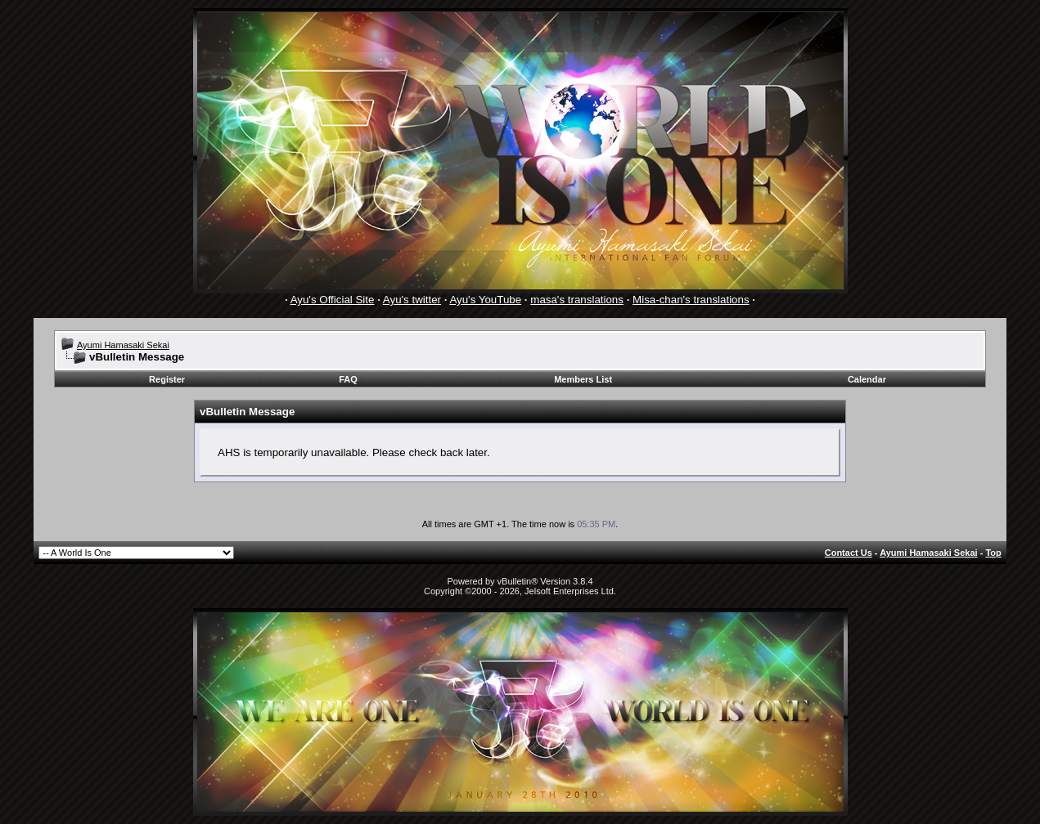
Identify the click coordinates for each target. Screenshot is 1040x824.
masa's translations (577, 299)
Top (993, 553)
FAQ (348, 379)
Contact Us (848, 553)
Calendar (867, 379)
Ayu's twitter (412, 299)
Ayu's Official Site (332, 299)
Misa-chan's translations (691, 299)
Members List (583, 379)
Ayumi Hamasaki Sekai (123, 345)
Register (167, 379)
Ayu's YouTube (485, 299)
